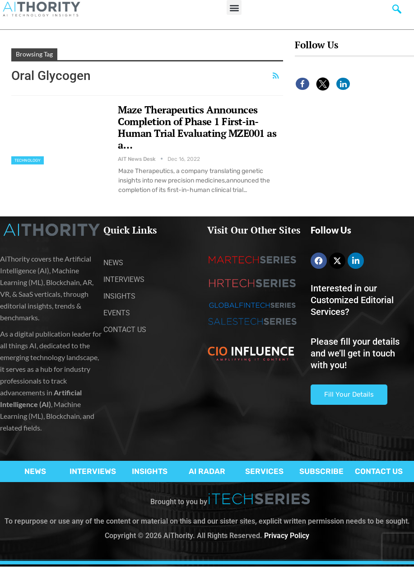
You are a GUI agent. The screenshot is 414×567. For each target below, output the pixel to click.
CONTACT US (379, 471)
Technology (27, 160)
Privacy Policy (286, 535)
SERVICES (264, 471)
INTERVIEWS (93, 471)
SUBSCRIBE (321, 471)
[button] (234, 7)
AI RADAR (207, 471)
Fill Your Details (349, 394)
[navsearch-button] (397, 11)
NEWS (35, 471)
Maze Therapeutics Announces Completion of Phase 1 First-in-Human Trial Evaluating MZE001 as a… (197, 127)
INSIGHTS (149, 471)
